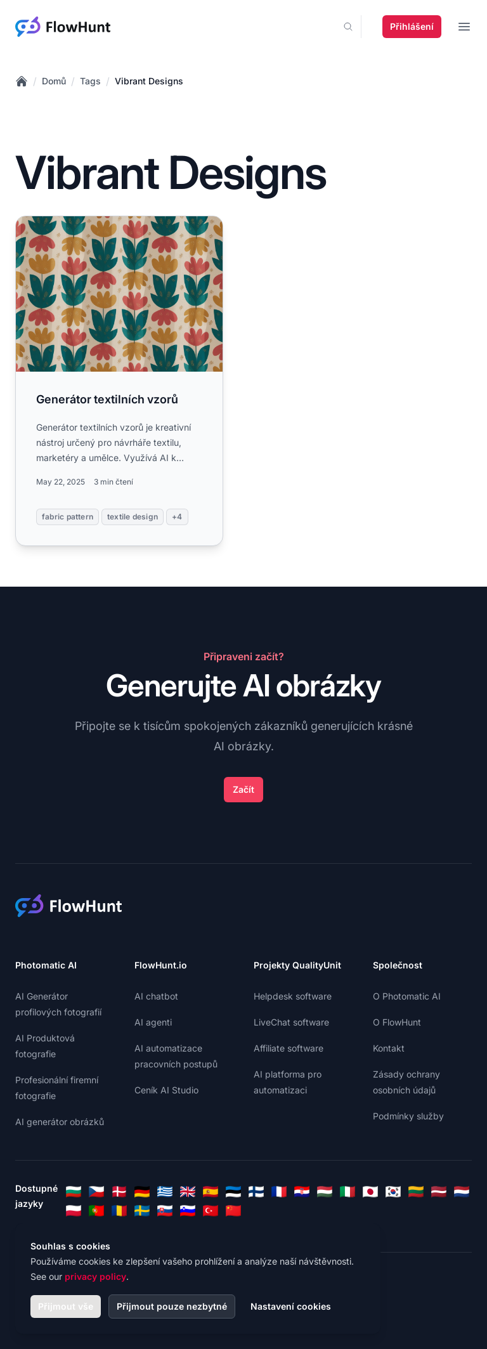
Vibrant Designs (149, 80)
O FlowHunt (397, 1022)
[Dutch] (461, 1191)
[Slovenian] (187, 1210)
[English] (187, 1191)
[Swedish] (142, 1210)
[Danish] (119, 1191)
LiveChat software (291, 1022)
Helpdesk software (293, 996)
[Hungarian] (324, 1191)
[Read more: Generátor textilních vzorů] (119, 380)
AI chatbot (156, 996)
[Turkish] (210, 1210)
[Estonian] (233, 1191)
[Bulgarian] (73, 1191)
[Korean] (393, 1191)
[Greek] (164, 1191)
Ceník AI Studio (166, 1090)
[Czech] (96, 1191)
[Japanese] (370, 1191)
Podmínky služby (408, 1116)
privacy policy (95, 1276)
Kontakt (389, 1048)
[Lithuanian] (416, 1191)
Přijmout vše (65, 1306)
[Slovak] (164, 1210)
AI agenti (153, 1022)
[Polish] (73, 1210)
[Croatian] (301, 1191)
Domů (54, 80)
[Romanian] (119, 1210)
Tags (90, 80)
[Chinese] (233, 1210)
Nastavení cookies (290, 1306)
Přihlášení (412, 26)
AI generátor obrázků (59, 1121)
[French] (279, 1191)
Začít (243, 789)
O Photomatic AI (407, 996)
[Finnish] (256, 1191)
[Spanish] (210, 1191)
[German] (142, 1191)
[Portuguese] (96, 1210)
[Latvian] (438, 1191)
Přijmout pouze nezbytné (172, 1306)
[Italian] (347, 1191)
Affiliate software (288, 1048)
